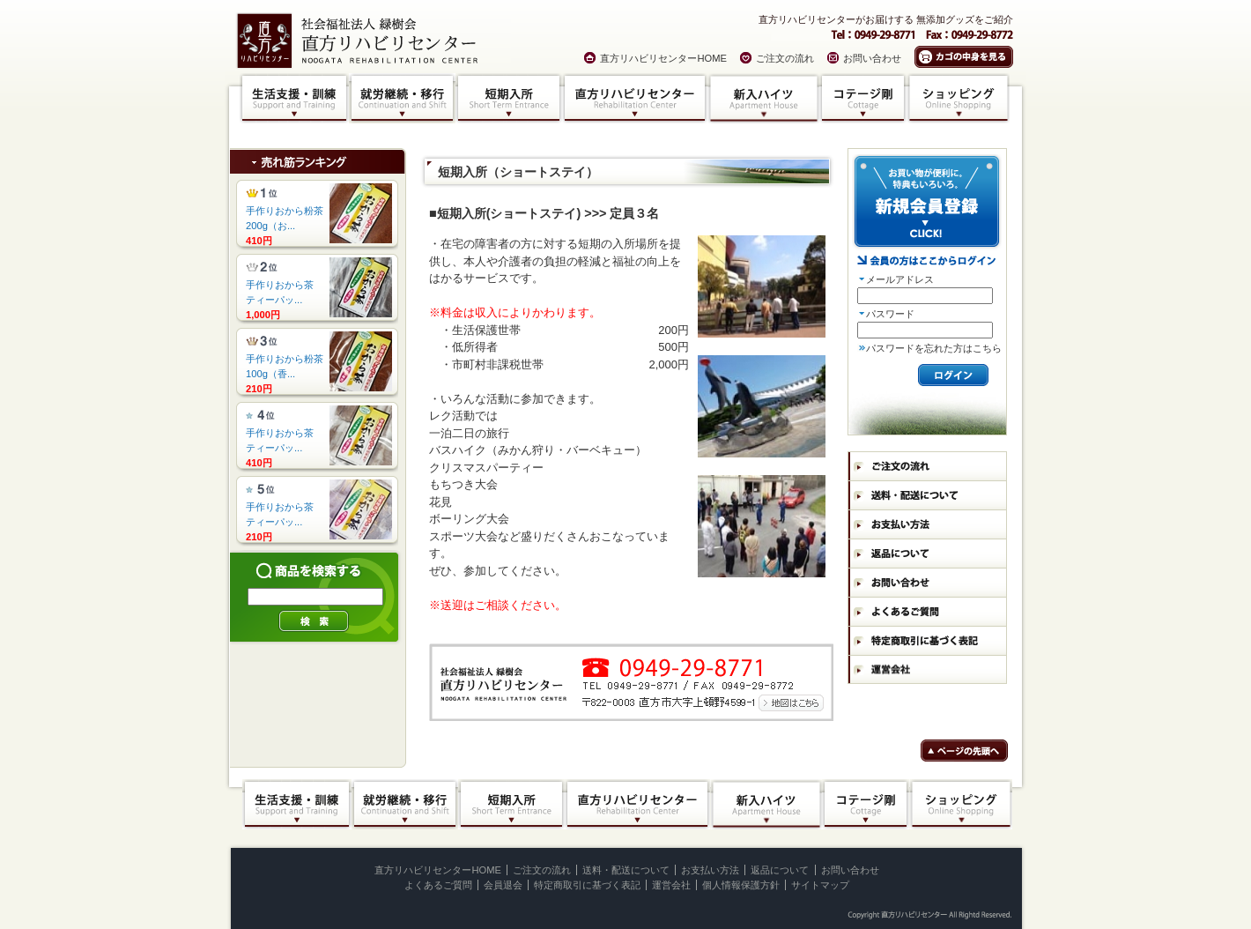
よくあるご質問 (438, 885)
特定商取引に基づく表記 (587, 885)
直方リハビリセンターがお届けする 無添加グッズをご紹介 (886, 19)
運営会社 (671, 885)
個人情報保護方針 (741, 885)
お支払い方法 (710, 870)
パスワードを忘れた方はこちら (934, 348)
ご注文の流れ (785, 58)
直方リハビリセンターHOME (663, 58)
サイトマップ (820, 885)
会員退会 (503, 885)
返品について (780, 870)
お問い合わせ (872, 58)
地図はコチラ (789, 702)
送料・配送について (626, 870)
